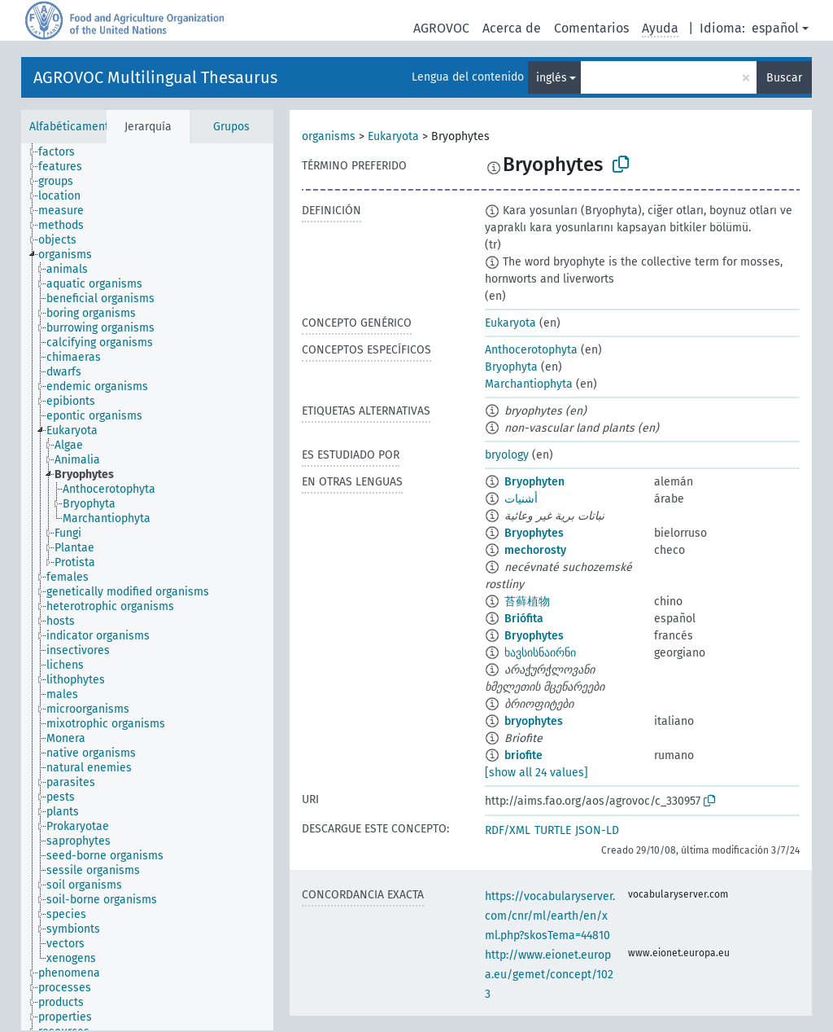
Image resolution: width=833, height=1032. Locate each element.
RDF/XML (507, 830)
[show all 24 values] (536, 772)
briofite (523, 755)
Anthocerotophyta (531, 350)
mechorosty (535, 550)
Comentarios (591, 28)
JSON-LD (597, 830)
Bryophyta (511, 367)
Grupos (231, 127)
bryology (507, 455)
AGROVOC (441, 28)
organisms (328, 136)
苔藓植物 (527, 601)
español (775, 28)
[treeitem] (63, 152)
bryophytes (533, 721)
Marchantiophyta (529, 384)
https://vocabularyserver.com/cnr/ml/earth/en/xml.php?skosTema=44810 (550, 915)
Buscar (784, 78)
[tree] (147, 586)
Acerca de (511, 28)
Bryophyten (534, 482)
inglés (551, 78)
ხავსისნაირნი (540, 653)
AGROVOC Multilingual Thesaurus (155, 77)
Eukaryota (393, 136)
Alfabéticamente (72, 127)
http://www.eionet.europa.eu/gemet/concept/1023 (549, 974)
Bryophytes (534, 533)
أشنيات (521, 499)
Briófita (523, 619)
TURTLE (552, 830)
